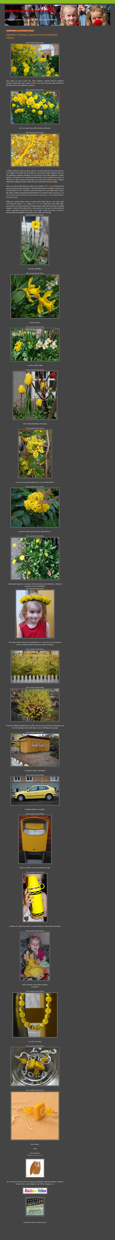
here (47, 195)
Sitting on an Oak (37, 1155)
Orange (24, 204)
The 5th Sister (38, 204)
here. (52, 1184)
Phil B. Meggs (48, 186)
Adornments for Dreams (30, 10)
